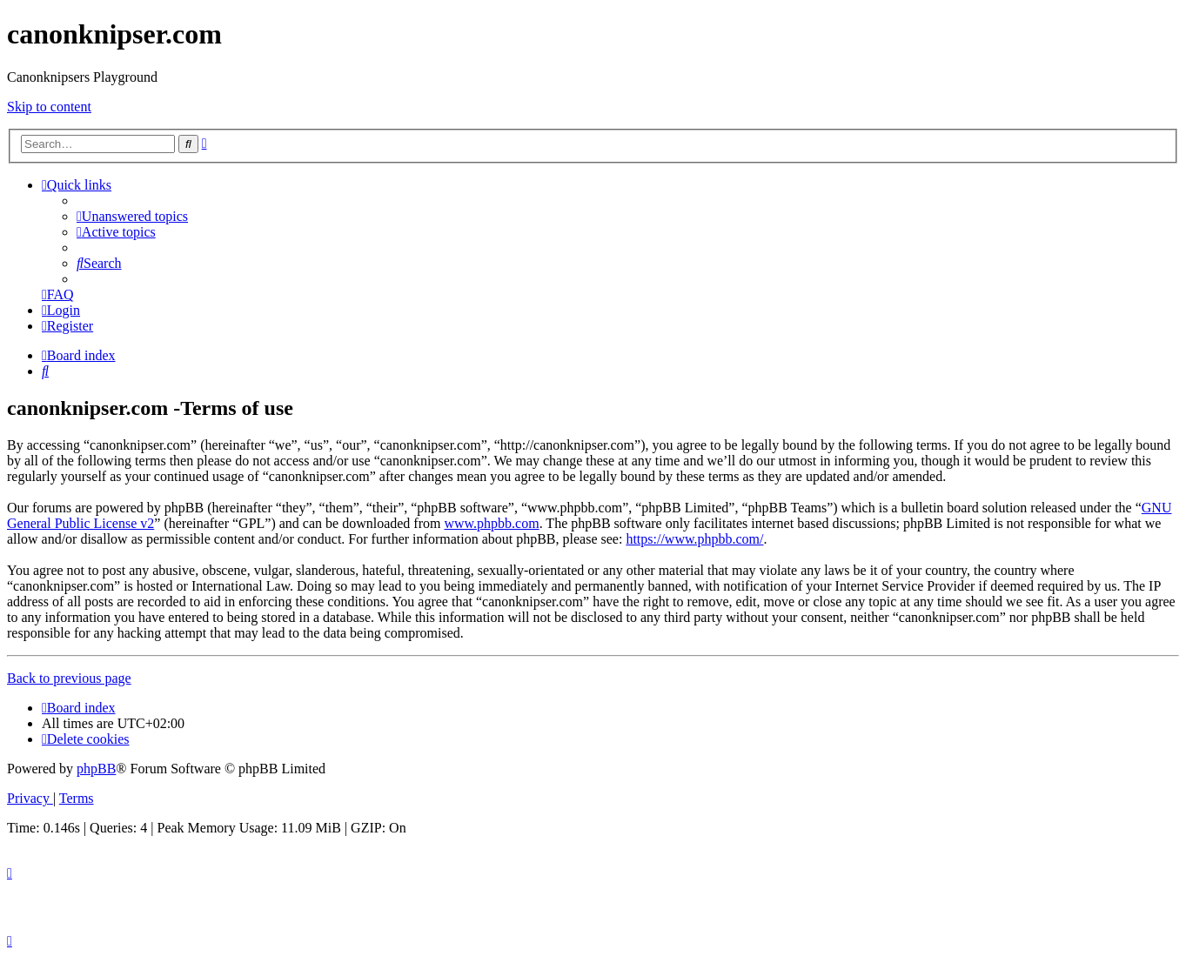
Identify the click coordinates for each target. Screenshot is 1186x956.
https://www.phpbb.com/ (694, 538)
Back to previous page (69, 678)
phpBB (96, 768)
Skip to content (49, 106)
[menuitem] (132, 216)
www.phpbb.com (491, 523)
